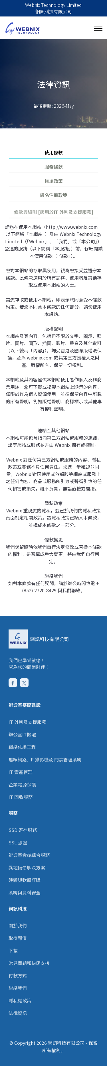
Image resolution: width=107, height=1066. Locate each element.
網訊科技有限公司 (49, 639)
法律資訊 (18, 1029)
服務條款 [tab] (54, 166)
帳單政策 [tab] (54, 180)
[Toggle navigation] (98, 29)
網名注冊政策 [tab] (53, 195)
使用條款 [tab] (54, 152)
